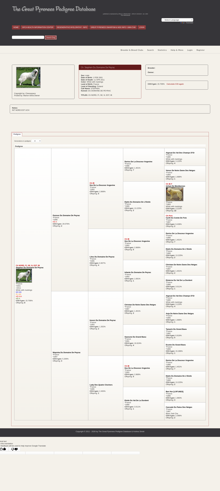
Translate (186, 23)
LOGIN (141, 27)
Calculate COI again (175, 84)
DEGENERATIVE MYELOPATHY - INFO (72, 27)
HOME (16, 27)
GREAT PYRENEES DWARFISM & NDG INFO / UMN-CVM (113, 27)
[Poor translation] (14, 449)
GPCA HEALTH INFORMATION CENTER (37, 27)
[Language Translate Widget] (177, 20)
